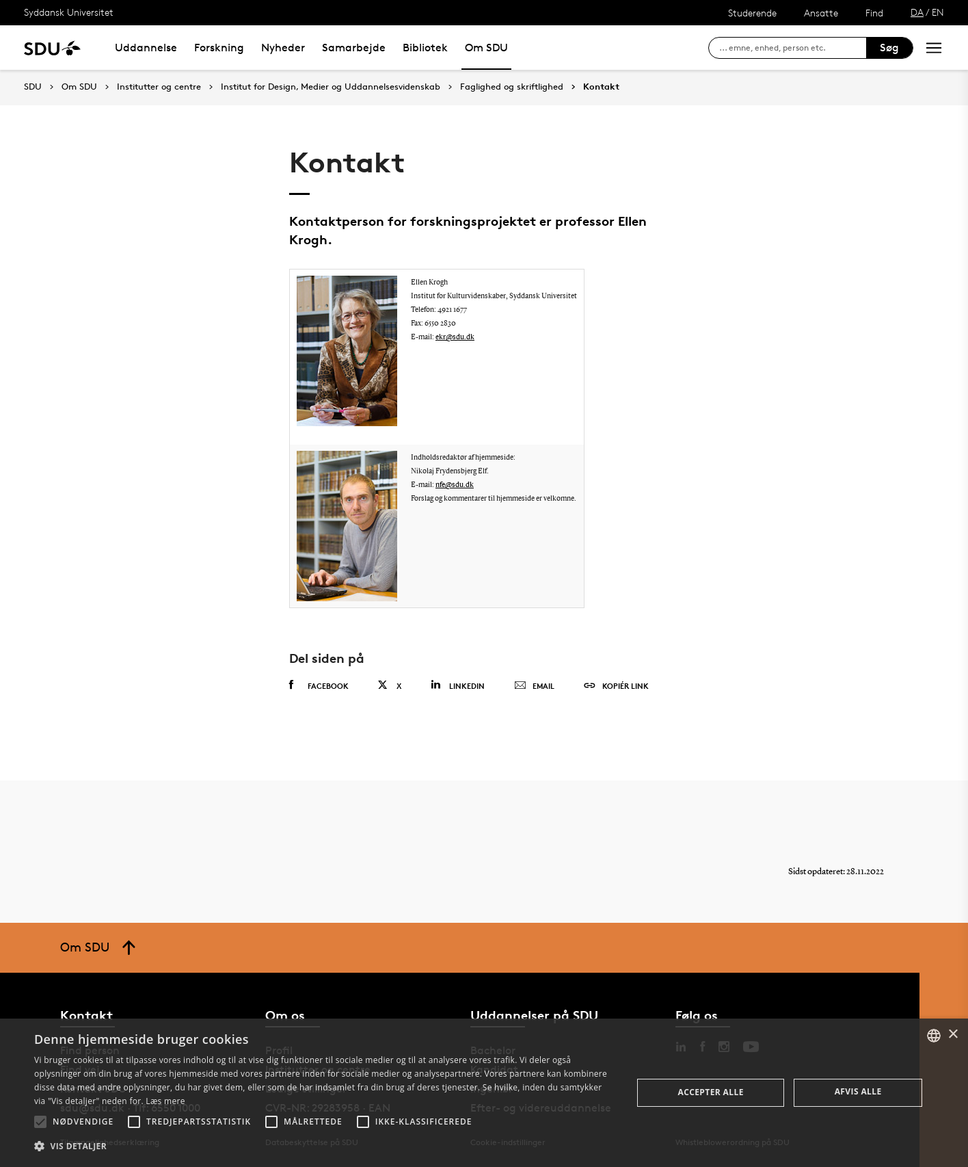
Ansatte (821, 12)
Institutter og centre (159, 87)
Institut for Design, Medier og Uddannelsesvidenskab (330, 87)
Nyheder (283, 47)
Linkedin (458, 685)
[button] (40, 1122)
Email (534, 686)
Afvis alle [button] (858, 1091)
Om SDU (486, 47)
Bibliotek (425, 47)
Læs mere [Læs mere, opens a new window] (165, 1101)
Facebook (319, 685)
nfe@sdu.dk (454, 485)
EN (938, 12)
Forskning (219, 47)
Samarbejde (354, 47)
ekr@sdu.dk (454, 337)
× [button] (952, 1035)
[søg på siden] (792, 48)
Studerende (752, 12)
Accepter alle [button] (710, 1092)
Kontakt (601, 87)
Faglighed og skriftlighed (511, 87)
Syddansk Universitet (68, 12)
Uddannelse (146, 47)
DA (917, 12)
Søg (889, 47)
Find (874, 12)
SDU (33, 86)
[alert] (484, 1093)
